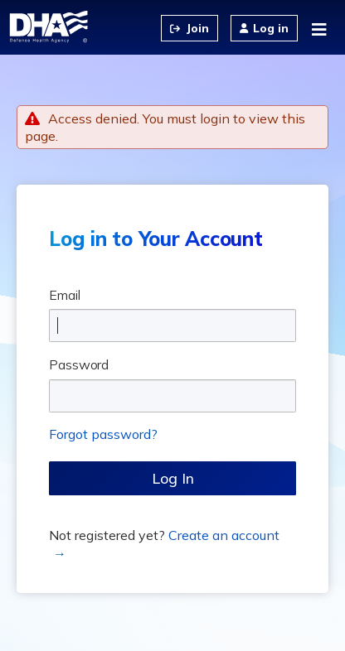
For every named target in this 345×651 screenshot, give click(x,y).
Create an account (223, 535)
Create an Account (189, 28)
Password (79, 364)
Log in (271, 28)
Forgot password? (103, 434)
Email (64, 295)
